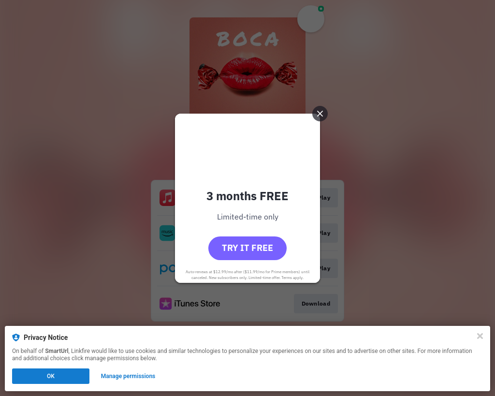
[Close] (480, 336)
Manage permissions (128, 376)
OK (51, 376)
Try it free (247, 247)
